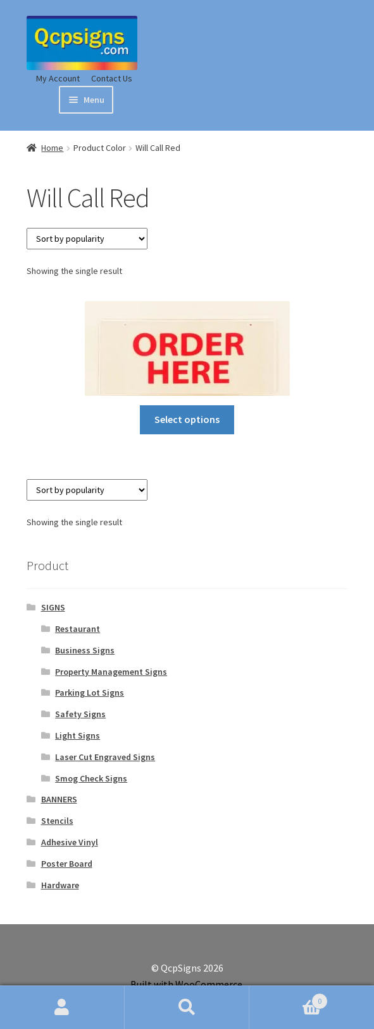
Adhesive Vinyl (69, 842)
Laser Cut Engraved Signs (105, 757)
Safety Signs (80, 714)
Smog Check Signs (91, 778)
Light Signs (77, 735)
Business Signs (85, 650)
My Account (58, 78)
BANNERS (59, 799)
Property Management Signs (111, 671)
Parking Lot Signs (89, 692)
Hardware (60, 885)
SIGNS (53, 607)
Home (52, 147)
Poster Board (66, 863)
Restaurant (77, 628)
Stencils (57, 820)
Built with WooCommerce (186, 984)
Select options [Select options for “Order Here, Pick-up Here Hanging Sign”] (187, 419)
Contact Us (111, 78)
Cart (288, 998)
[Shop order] (87, 238)
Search (187, 1007)
